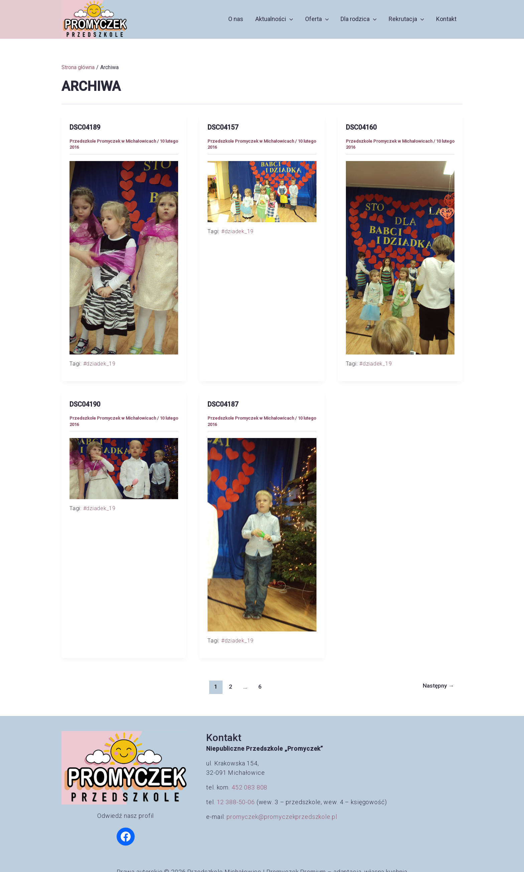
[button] (289, 19)
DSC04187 (223, 404)
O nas (235, 18)
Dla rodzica (359, 19)
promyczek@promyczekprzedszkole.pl (282, 816)
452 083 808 (249, 787)
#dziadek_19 (99, 363)
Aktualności (274, 19)
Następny (438, 685)
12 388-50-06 (236, 802)
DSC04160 (361, 127)
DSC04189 (85, 127)
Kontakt (446, 18)
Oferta (317, 19)
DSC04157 (223, 127)
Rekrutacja (406, 19)
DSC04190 (85, 404)
